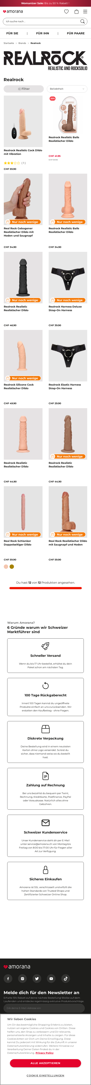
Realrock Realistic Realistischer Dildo (16, 308)
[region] (45, 1049)
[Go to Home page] (13, 11)
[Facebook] (8, 978)
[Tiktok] (65, 978)
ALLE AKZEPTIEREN (45, 1063)
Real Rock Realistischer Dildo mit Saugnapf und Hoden (68, 542)
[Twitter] (37, 978)
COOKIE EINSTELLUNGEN (45, 1075)
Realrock (36, 43)
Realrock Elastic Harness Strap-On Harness (65, 386)
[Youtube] (51, 978)
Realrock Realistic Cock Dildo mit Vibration (23, 152)
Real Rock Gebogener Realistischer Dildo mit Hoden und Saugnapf (19, 232)
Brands (22, 43)
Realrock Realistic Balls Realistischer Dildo (64, 139)
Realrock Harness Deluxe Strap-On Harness (65, 308)
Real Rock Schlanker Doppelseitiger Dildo (17, 542)
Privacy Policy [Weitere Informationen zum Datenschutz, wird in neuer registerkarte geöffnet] (45, 1052)
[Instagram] (22, 978)
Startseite (9, 43)
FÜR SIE (12, 33)
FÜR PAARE (76, 33)
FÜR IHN (42, 33)
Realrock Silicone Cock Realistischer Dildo (19, 386)
